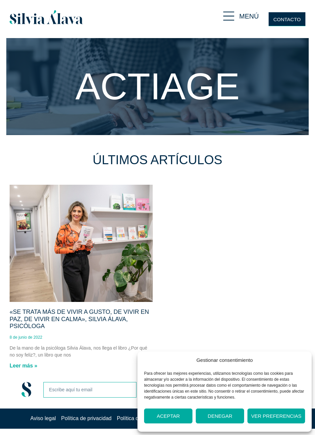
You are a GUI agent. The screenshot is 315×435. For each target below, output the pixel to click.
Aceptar (168, 416)
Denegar (220, 416)
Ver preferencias (276, 416)
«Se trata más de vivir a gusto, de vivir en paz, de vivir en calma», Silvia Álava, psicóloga (79, 319)
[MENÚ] (228, 16)
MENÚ (249, 16)
